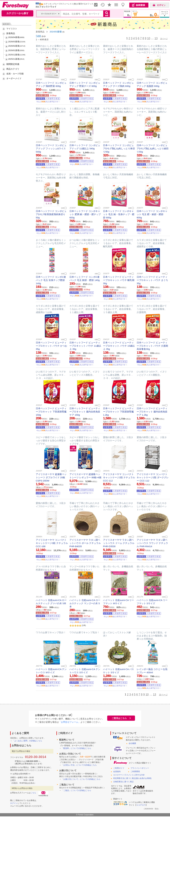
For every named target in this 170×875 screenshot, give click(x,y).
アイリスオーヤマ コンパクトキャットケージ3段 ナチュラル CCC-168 (52, 543)
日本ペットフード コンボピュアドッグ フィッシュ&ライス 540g (51, 148)
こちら (33, 793)
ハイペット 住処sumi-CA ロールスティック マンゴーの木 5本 (84, 603)
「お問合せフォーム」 (69, 722)
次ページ (164, 39)
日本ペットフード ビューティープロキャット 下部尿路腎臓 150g (51, 411)
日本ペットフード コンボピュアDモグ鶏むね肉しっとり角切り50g (119, 148)
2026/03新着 (13, 41)
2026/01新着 (13, 50)
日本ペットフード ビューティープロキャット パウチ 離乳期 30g (118, 280)
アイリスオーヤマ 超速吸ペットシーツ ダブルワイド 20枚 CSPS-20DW (51, 477)
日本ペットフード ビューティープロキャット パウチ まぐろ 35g (152, 280)
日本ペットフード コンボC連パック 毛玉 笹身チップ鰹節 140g (51, 280)
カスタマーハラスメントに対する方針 (129, 775)
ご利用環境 (135, 771)
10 (148, 38)
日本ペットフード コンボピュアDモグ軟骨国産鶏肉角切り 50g (51, 214)
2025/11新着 (13, 59)
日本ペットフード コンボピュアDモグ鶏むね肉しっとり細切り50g (152, 148)
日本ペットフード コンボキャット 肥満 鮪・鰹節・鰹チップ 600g (85, 214)
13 (156, 38)
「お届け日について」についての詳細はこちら (81, 779)
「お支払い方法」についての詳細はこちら (79, 765)
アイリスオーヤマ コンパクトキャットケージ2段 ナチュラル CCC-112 (119, 477)
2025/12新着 (13, 55)
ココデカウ (141, 805)
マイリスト (11, 28)
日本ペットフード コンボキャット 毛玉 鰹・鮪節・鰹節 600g (152, 214)
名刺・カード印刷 (15, 73)
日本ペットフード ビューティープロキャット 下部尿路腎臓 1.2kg (118, 411)
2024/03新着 (56, 31)
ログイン (14, 803)
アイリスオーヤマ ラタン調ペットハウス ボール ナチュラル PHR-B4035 (85, 543)
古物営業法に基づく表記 (123, 782)
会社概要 (132, 743)
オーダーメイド (13, 78)
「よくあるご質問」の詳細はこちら (27, 741)
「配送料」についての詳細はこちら (76, 748)
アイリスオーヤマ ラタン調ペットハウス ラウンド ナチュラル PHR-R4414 (152, 543)
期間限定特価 (12, 64)
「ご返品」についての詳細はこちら (76, 790)
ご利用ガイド (118, 768)
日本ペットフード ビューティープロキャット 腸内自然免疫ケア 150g (84, 411)
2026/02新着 (13, 46)
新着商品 (10, 33)
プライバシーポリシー (140, 768)
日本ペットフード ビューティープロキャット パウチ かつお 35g (51, 345)
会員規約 (117, 771)
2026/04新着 (13, 37)
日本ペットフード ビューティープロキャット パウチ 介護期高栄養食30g (152, 345)
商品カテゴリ (12, 69)
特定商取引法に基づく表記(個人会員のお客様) (132, 778)
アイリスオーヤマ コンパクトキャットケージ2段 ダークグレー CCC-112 (153, 477)
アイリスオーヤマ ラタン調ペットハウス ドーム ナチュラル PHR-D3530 (118, 543)
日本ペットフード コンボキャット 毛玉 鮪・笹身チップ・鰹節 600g (118, 214)
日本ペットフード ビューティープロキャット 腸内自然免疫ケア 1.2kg (152, 411)
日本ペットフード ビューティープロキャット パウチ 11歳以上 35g (85, 345)
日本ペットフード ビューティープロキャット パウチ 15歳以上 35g (119, 345)
